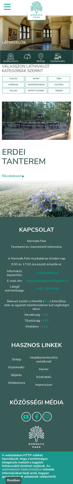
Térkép (16, 359)
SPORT (36, 78)
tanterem (35, 126)
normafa (57, 126)
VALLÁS (13, 90)
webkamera (10, 58)
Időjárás (16, 375)
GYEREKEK (13, 84)
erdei (13, 126)
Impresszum (43, 385)
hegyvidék (13, 134)
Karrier (44, 369)
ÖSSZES (59, 90)
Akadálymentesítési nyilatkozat (44, 359)
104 (47, 301)
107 (46, 315)
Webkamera (16, 383)
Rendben (13, 480)
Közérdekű (43, 377)
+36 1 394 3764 (47, 288)
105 (46, 321)
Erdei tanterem (24, 157)
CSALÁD (13, 78)
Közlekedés (16, 367)
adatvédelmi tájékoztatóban (22, 469)
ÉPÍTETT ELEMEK (36, 90)
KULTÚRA (59, 84)
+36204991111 (47, 273)
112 (45, 326)
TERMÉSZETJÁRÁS (36, 84)
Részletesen (13, 176)
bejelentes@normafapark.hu (47, 281)
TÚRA (59, 78)
